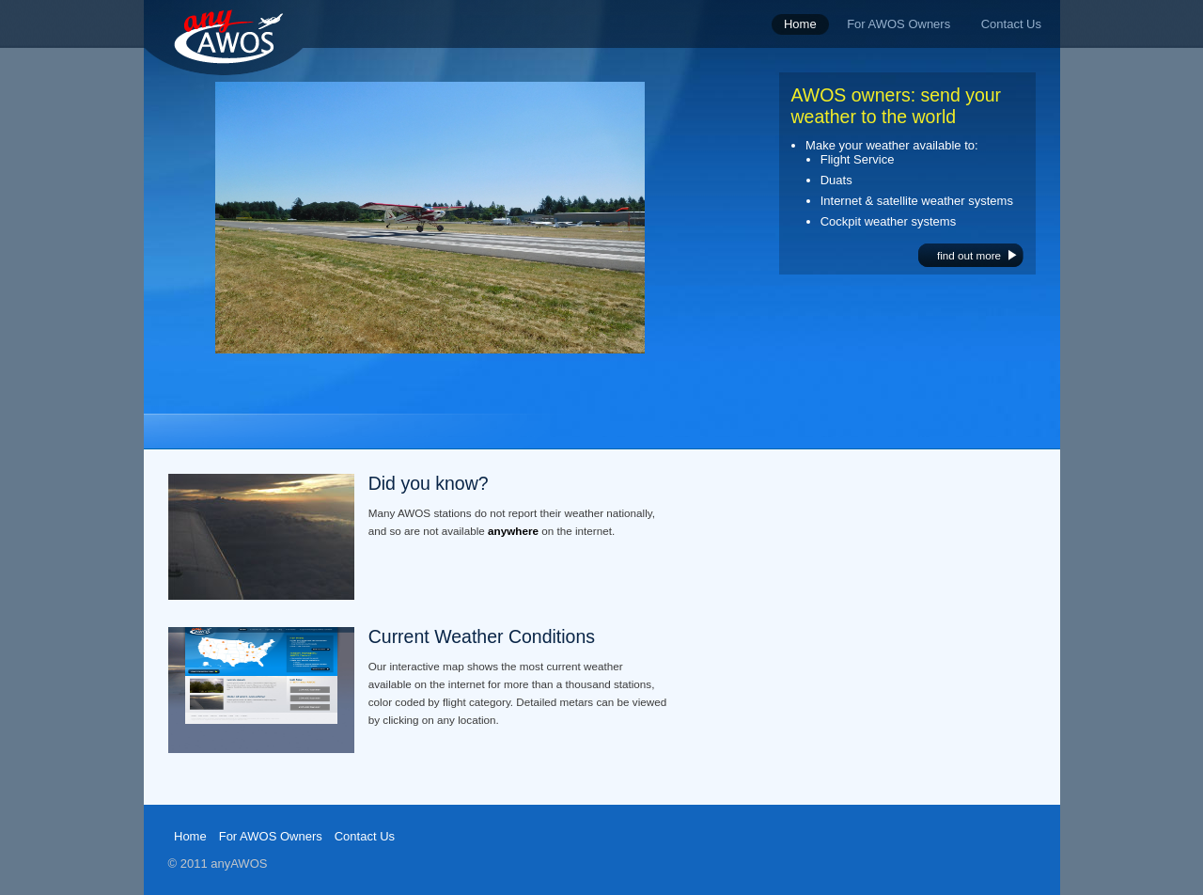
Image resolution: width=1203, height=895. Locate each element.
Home (190, 836)
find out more (969, 255)
